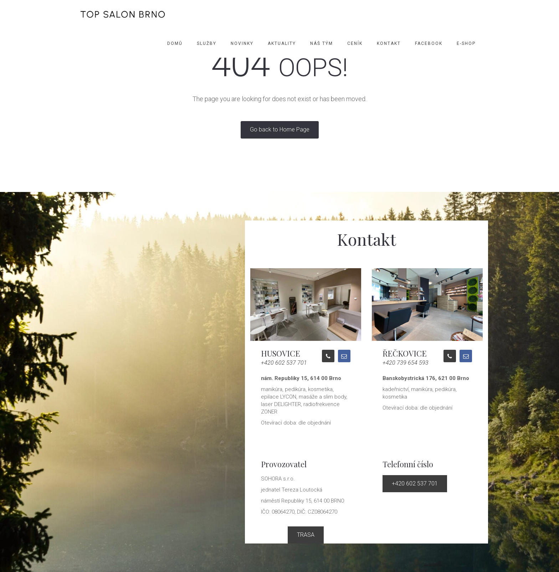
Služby (206, 43)
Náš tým (321, 43)
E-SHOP (466, 43)
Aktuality (282, 43)
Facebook (428, 43)
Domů (175, 43)
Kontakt (389, 43)
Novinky (242, 43)
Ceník (355, 43)
